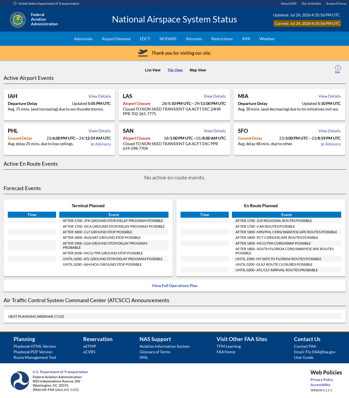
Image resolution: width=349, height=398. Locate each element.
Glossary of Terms (155, 352)
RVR (246, 38)
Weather (267, 38)
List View (152, 70)
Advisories (83, 38)
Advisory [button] (101, 143)
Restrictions (222, 38)
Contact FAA (305, 346)
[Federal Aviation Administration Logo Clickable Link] (57, 19)
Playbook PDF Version (33, 352)
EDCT (145, 38)
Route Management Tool (35, 357)
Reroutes (194, 38)
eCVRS (89, 352)
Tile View (175, 70)
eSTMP (89, 346)
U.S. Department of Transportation (60, 372)
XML (144, 357)
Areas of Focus (336, 3)
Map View (198, 70)
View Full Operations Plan (174, 285)
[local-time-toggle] (338, 69)
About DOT (289, 3)
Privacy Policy (321, 379)
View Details (100, 96)
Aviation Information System (165, 346)
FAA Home (226, 352)
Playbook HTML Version (35, 346)
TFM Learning (229, 346)
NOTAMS (168, 38)
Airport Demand (116, 38)
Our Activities (311, 3)
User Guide (303, 357)
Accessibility (320, 384)
